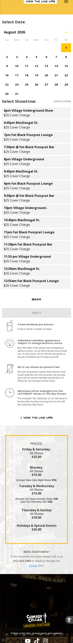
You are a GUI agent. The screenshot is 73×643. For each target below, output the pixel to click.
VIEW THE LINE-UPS (38, 417)
